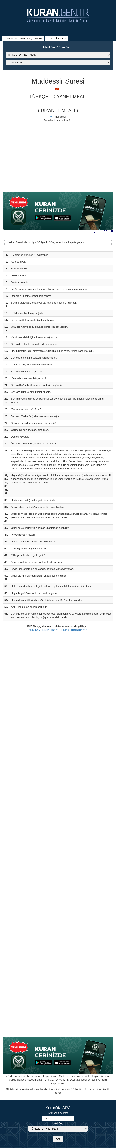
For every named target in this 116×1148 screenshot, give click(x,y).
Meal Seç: (58, 1123)
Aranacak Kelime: (58, 1113)
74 (51, 116)
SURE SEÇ (25, 38)
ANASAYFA (10, 38)
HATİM (49, 38)
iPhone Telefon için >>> (74, 629)
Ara (58, 1138)
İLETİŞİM (61, 38)
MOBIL (39, 38)
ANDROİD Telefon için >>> (44, 629)
